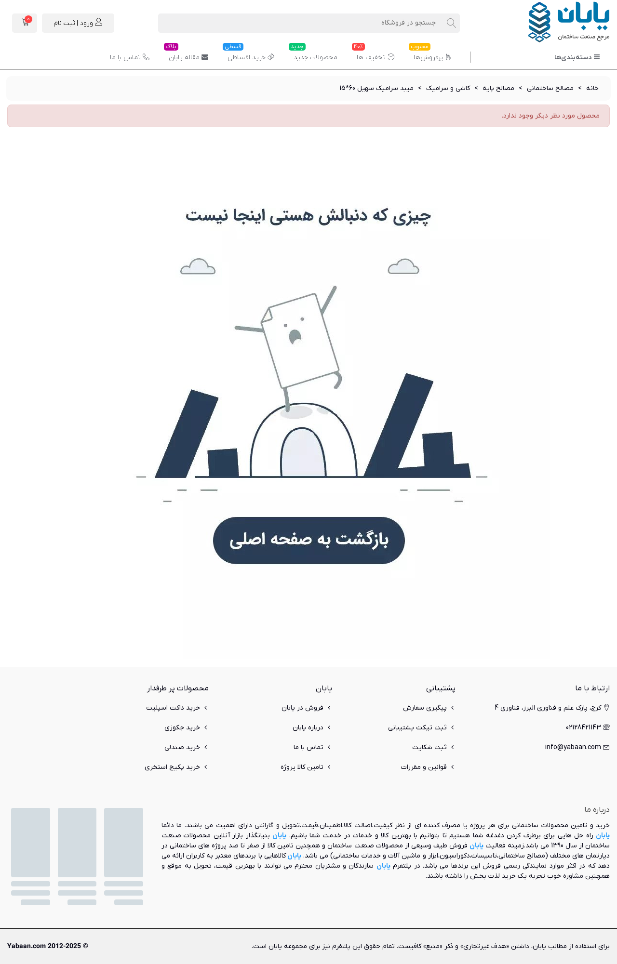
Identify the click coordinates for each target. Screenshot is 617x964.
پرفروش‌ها (430, 54)
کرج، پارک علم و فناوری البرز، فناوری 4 (552, 708)
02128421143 (588, 728)
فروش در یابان (307, 708)
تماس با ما (129, 57)
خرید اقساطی (248, 54)
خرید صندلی (186, 747)
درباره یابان (312, 728)
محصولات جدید (313, 54)
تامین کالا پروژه (306, 767)
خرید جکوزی (186, 728)
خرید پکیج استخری (177, 767)
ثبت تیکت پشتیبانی (422, 728)
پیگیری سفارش (429, 708)
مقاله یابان (186, 54)
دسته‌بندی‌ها (577, 57)
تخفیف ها (373, 54)
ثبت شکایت (434, 747)
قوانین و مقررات (428, 767)
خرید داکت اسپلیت (177, 708)
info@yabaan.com (577, 747)
